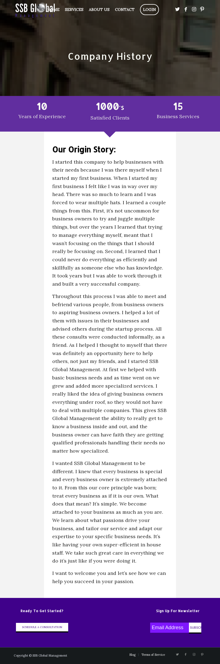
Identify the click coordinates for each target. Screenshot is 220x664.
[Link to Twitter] (177, 9)
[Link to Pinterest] (202, 9)
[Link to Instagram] (194, 9)
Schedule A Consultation (42, 627)
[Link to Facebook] (186, 9)
